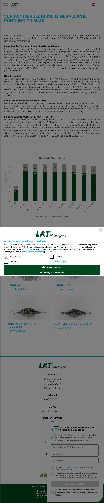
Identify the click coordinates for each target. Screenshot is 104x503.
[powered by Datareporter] (101, 231)
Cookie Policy (50, 252)
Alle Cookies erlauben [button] (52, 267)
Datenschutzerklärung (35, 252)
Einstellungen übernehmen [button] (52, 272)
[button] (58, 262)
